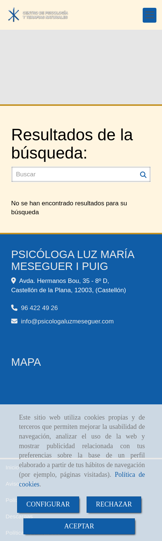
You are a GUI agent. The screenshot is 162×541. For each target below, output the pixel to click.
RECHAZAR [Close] (114, 504)
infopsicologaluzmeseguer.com (67, 321)
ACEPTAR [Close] (79, 526)
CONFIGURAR (48, 504)
